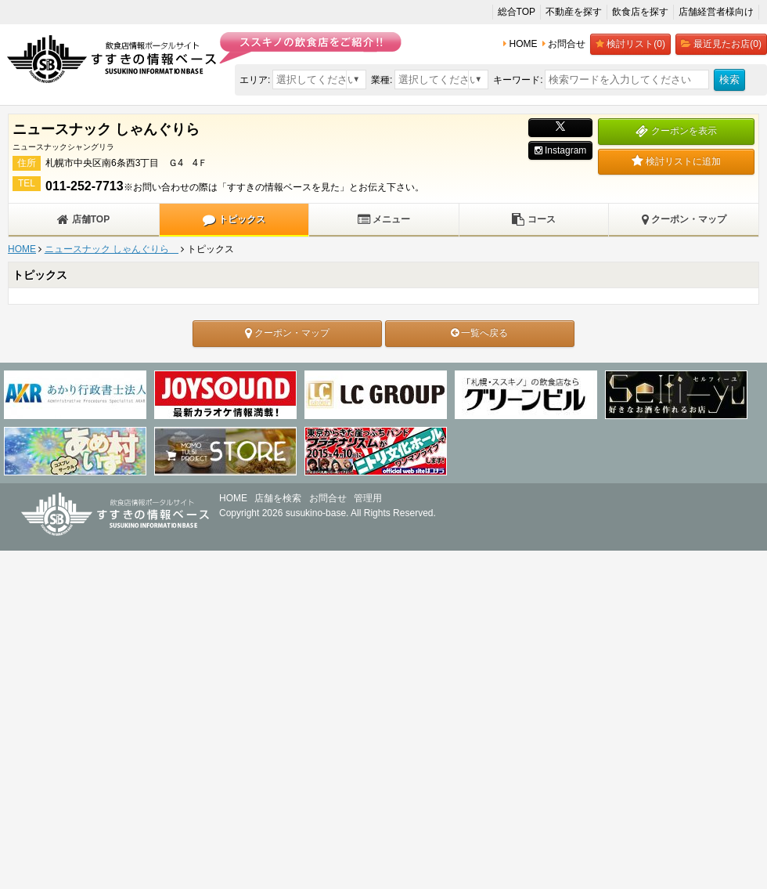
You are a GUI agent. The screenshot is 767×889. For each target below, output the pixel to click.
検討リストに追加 (676, 161)
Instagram (561, 150)
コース (533, 219)
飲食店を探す (640, 11)
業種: (381, 79)
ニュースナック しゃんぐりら (111, 249)
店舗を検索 (277, 498)
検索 (729, 79)
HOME (22, 249)
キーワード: (517, 79)
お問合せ (328, 498)
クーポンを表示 (676, 130)
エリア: (254, 79)
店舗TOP (83, 219)
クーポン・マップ (684, 219)
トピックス (234, 219)
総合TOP (516, 11)
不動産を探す (574, 11)
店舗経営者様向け (716, 11)
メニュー (384, 219)
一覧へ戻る (479, 332)
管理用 (368, 498)
